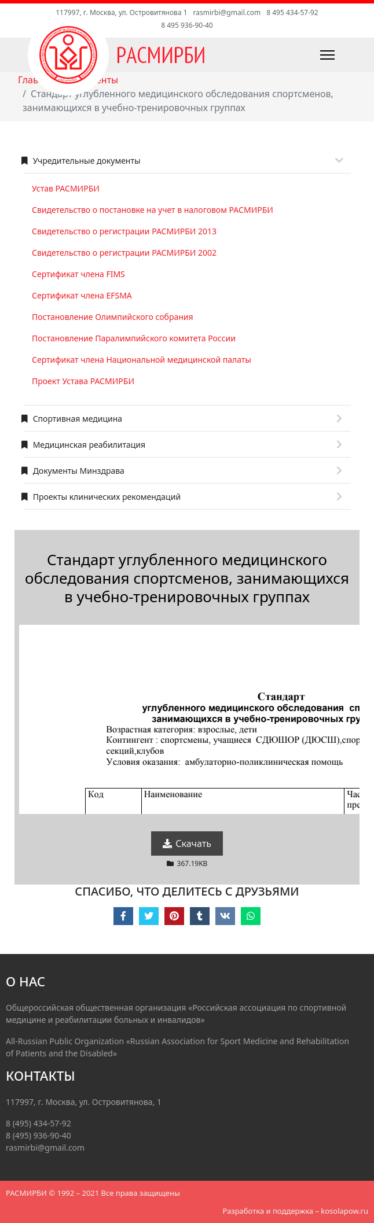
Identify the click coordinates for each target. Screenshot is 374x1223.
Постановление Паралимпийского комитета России (134, 338)
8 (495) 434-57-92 (38, 1123)
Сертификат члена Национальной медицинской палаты (141, 359)
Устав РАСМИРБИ (66, 188)
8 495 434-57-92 (292, 12)
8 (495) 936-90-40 (38, 1135)
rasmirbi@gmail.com (227, 12)
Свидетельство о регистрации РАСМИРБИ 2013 (124, 231)
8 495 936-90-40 (186, 25)
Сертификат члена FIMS (78, 273)
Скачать (187, 843)
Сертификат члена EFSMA (82, 295)
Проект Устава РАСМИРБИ (83, 380)
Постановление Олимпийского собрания (112, 316)
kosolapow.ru (344, 1211)
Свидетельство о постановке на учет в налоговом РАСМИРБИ (152, 209)
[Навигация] (301, 55)
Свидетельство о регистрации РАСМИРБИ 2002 (124, 252)
